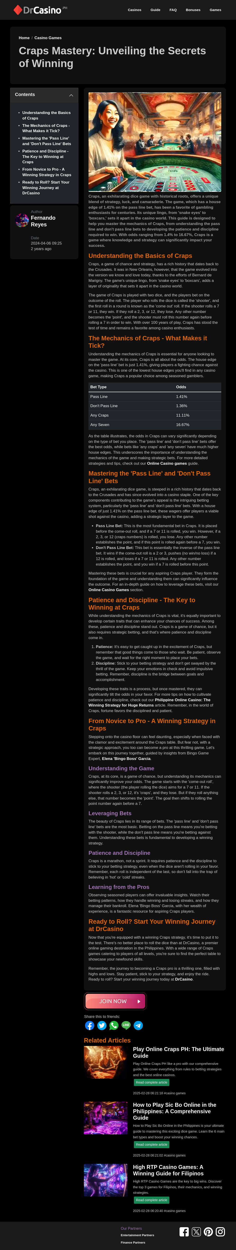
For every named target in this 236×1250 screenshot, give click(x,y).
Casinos (134, 10)
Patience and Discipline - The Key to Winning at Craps (45, 156)
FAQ (173, 10)
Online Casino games (167, 463)
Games (215, 10)
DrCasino (184, 979)
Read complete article (151, 1082)
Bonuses (193, 10)
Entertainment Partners (137, 1235)
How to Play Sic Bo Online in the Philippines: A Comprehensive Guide (174, 1111)
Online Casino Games (108, 590)
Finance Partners (133, 1242)
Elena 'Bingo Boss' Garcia (126, 758)
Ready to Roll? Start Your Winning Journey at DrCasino (45, 188)
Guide (155, 10)
